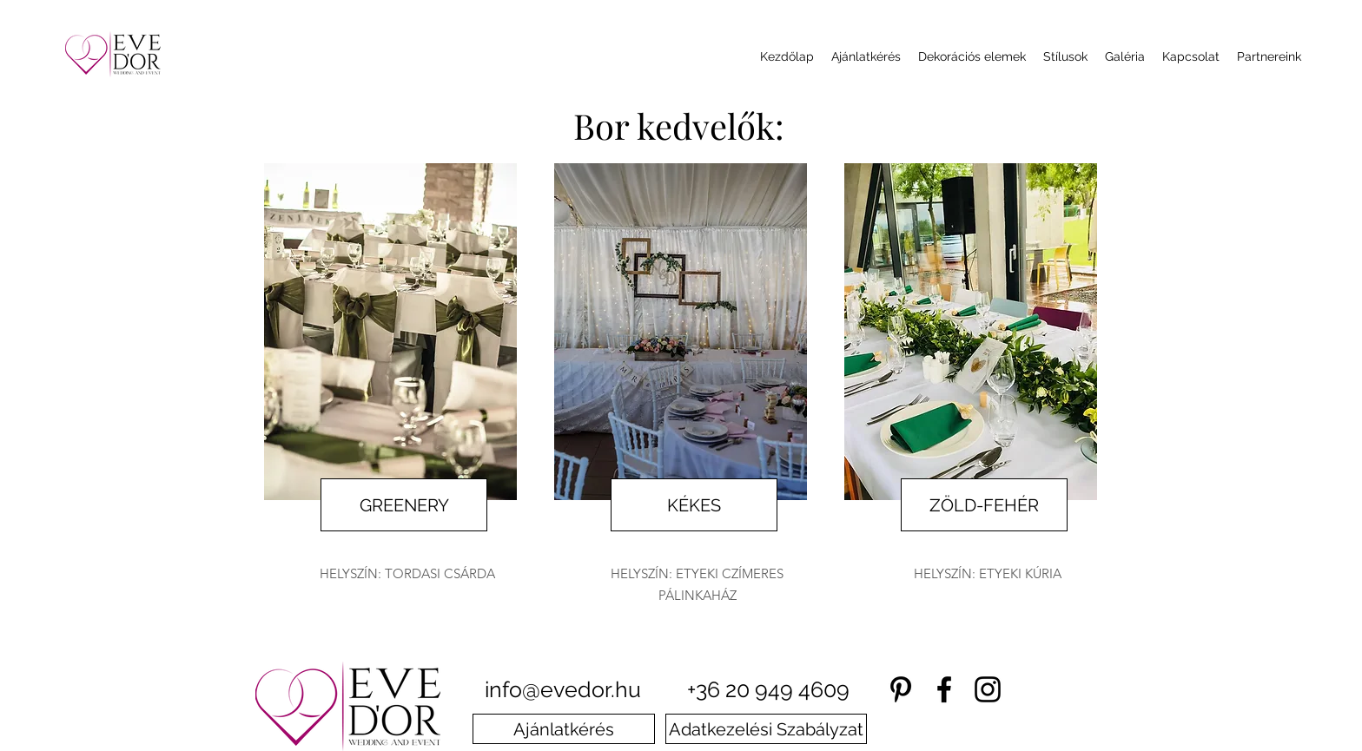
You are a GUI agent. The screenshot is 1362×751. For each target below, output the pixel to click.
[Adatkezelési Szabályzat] (766, 729)
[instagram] (987, 689)
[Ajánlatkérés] (564, 729)
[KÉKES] (694, 504)
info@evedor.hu (563, 689)
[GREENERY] (404, 504)
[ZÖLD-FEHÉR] (984, 504)
